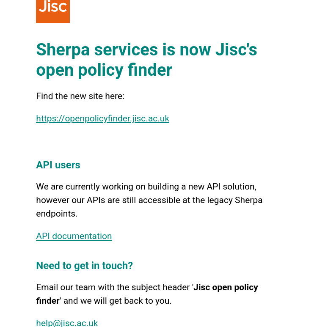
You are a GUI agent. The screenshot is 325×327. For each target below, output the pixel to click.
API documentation (74, 236)
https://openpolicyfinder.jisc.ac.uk (102, 118)
